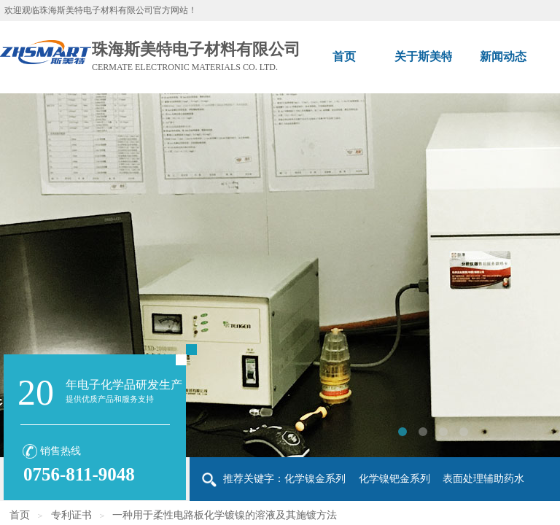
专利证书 (71, 515)
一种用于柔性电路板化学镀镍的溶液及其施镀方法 (224, 515)
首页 (19, 515)
